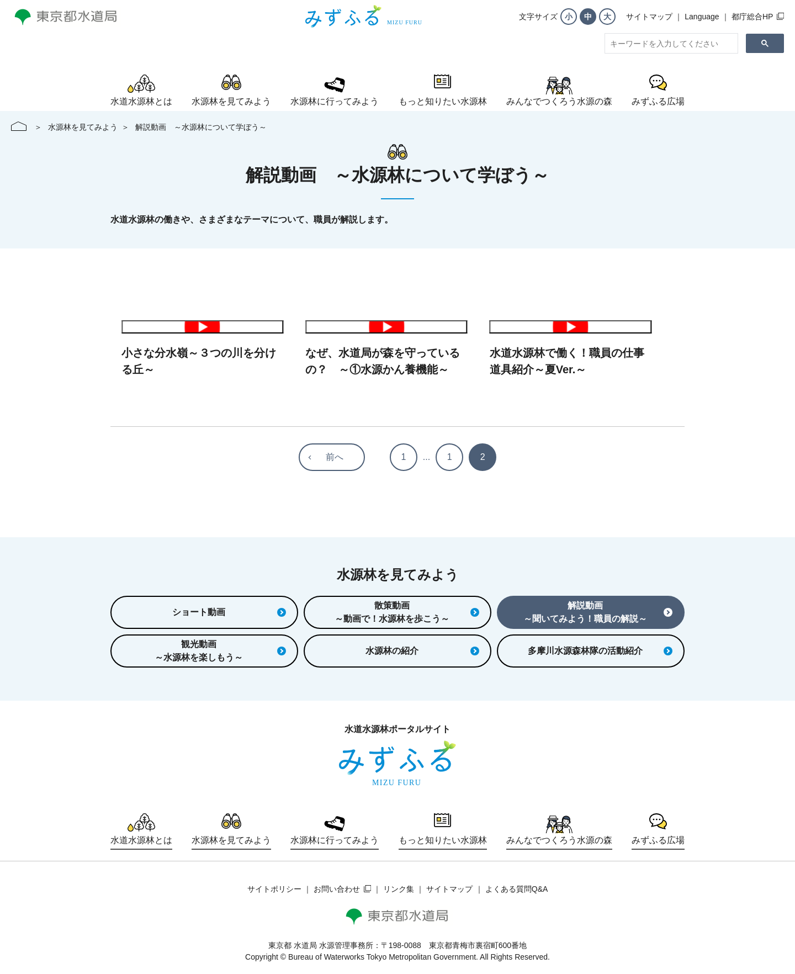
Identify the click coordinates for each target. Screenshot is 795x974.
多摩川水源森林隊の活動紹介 (600, 650)
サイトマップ (649, 16)
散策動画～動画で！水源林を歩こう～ (407, 612)
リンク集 (398, 889)
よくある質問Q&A (516, 889)
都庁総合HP (752, 16)
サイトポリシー (274, 889)
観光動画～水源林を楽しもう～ (220, 650)
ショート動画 (229, 612)
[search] (670, 43)
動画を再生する (202, 327)
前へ (334, 457)
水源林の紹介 (422, 650)
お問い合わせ (337, 889)
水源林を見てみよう (83, 127)
